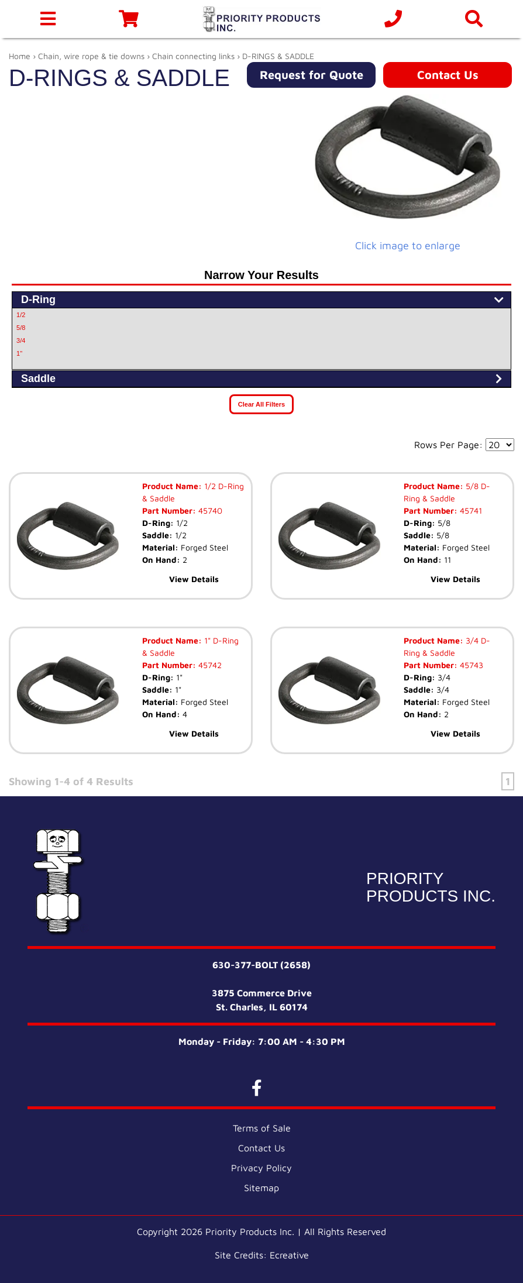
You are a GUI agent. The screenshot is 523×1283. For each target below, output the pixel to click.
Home (19, 56)
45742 (209, 665)
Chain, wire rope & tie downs (91, 56)
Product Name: (172, 486)
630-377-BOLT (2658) (261, 964)
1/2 (20, 314)
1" (19, 353)
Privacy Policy (261, 1167)
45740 (209, 510)
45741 (469, 510)
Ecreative (289, 1255)
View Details (194, 579)
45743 (470, 665)
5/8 (20, 327)
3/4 (20, 340)
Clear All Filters (261, 404)
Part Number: (169, 510)
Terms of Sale (262, 1128)
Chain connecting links (193, 56)
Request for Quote (311, 74)
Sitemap (261, 1187)
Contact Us (448, 74)
